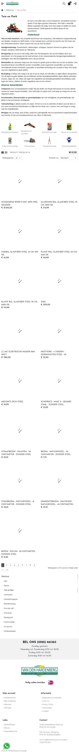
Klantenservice (10, 698)
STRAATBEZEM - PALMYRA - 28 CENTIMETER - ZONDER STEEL (16, 453)
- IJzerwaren (6, 595)
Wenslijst (7, 708)
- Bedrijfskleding (8, 604)
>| (7, 570)
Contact (45, 711)
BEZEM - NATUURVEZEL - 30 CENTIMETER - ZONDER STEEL (56, 453)
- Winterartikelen (8, 631)
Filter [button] (73, 152)
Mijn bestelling (10, 701)
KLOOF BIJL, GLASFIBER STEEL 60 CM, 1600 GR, (59, 253)
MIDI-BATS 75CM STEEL (12, 402)
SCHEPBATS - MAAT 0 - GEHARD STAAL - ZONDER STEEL (56, 403)
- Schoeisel (6, 613)
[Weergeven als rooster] (2, 152)
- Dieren (5, 586)
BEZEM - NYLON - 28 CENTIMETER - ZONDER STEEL (18, 552)
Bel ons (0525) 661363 (39, 642)
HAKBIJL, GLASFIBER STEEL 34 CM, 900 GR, (19, 253)
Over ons (46, 701)
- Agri (4, 581)
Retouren (7, 704)
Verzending (46, 708)
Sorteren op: (54, 158)
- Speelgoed (7, 617)
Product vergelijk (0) (20, 152)
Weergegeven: (8, 158)
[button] (3, 3)
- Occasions (6, 627)
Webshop (10, 10)
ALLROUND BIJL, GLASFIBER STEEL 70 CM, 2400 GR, (59, 203)
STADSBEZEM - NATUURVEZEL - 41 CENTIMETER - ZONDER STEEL (17, 503)
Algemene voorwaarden (51, 698)
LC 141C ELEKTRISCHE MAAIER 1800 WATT (18, 353)
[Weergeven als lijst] (6, 152)
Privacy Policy (47, 704)
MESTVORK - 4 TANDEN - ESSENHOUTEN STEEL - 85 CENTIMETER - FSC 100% (53, 353)
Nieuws (7, 728)
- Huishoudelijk (8, 622)
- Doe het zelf (7, 608)
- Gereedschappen (9, 599)
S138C (43, 302)
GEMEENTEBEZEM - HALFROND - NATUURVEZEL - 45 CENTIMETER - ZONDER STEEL (57, 503)
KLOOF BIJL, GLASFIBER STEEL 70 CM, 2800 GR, (19, 303)
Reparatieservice (10, 731)
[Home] (2, 10)
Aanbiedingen (9, 724)
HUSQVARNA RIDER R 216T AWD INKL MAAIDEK (19, 203)
